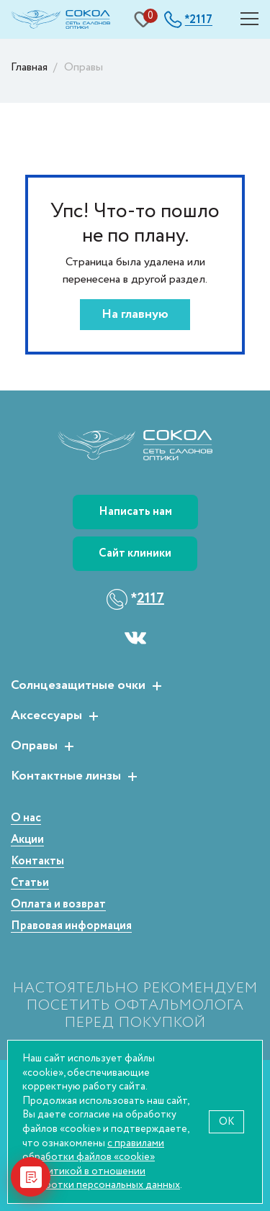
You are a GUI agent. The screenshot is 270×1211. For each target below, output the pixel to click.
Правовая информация (71, 926)
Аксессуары (46, 716)
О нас (26, 819)
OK (226, 1121)
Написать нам (135, 511)
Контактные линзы (66, 777)
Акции (27, 840)
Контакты (37, 862)
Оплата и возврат (58, 905)
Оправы (34, 746)
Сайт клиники (135, 553)
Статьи (30, 883)
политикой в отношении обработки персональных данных (101, 1178)
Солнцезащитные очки (78, 686)
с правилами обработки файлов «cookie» (93, 1150)
